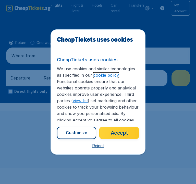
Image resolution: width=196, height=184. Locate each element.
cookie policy (106, 75)
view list (80, 100)
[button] (98, 145)
